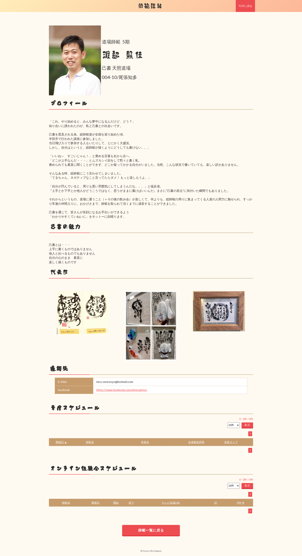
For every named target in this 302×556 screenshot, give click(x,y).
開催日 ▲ (61, 442)
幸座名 (145, 442)
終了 (131, 502)
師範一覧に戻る (151, 530)
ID (215, 502)
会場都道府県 (196, 442)
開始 (116, 502)
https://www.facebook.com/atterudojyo (121, 390)
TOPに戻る (245, 6)
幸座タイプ (231, 442)
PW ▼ (240, 502)
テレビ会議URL (171, 502)
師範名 (90, 442)
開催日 (95, 502)
